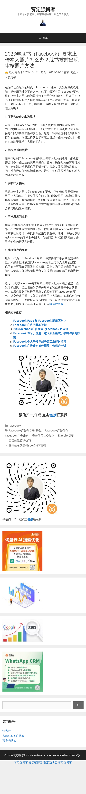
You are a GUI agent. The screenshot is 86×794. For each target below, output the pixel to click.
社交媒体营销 (66, 435)
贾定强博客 (43, 9)
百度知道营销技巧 (20, 440)
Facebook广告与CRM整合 (25, 430)
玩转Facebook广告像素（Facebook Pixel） (41, 329)
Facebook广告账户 (17, 435)
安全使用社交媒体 (43, 435)
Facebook (15, 425)
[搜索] (78, 705)
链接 (53, 414)
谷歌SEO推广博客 (13, 736)
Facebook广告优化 (56, 430)
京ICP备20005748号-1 (69, 755)
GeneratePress (47, 755)
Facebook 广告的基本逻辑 (30, 325)
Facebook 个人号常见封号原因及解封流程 (39, 341)
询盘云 (6, 731)
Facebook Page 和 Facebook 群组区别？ (39, 321)
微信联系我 (56, 304)
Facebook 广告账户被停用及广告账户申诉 (39, 345)
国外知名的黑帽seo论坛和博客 (28, 445)
